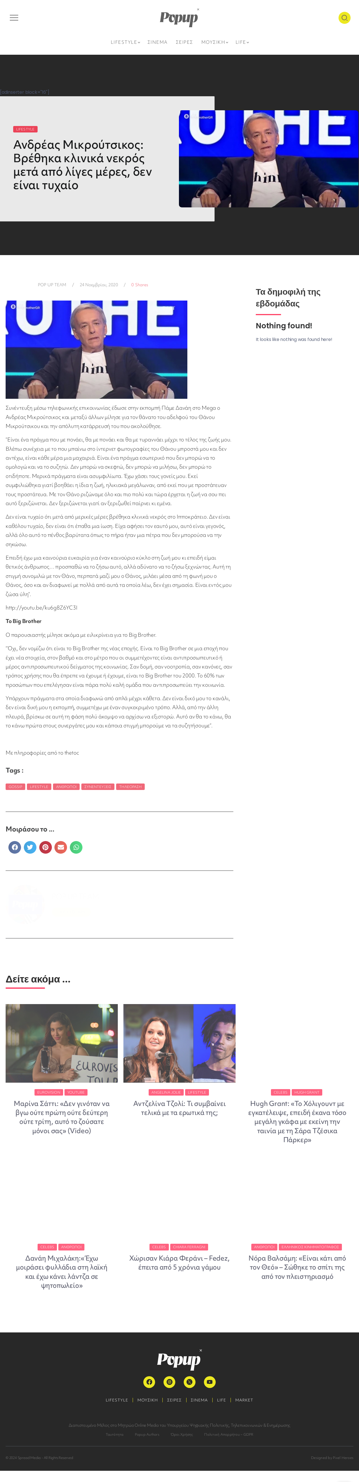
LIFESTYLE (111, 1411)
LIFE (225, 1411)
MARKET (250, 1411)
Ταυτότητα (115, 1445)
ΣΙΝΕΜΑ (200, 1411)
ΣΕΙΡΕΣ (173, 1411)
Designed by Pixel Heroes (332, 1469)
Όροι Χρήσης (182, 1445)
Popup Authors (147, 1445)
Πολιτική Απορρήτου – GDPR (228, 1445)
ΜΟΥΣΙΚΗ (144, 1411)
